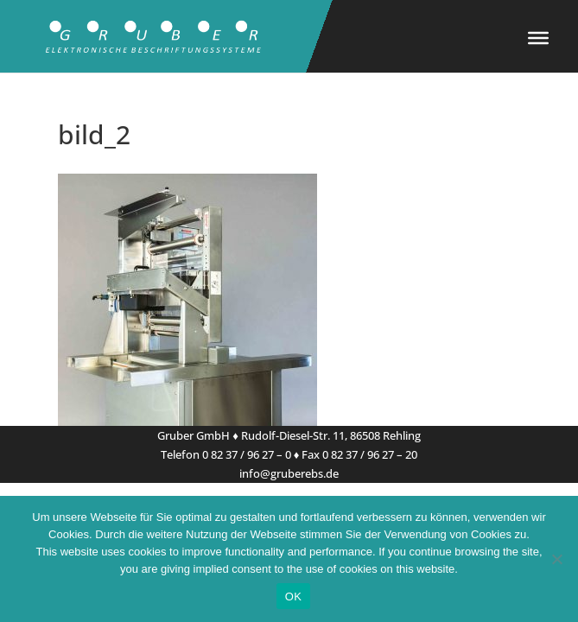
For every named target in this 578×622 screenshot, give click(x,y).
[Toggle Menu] (538, 38)
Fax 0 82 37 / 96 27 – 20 (359, 454)
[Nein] (556, 559)
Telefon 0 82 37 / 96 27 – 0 (226, 454)
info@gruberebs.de (289, 473)
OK (293, 596)
